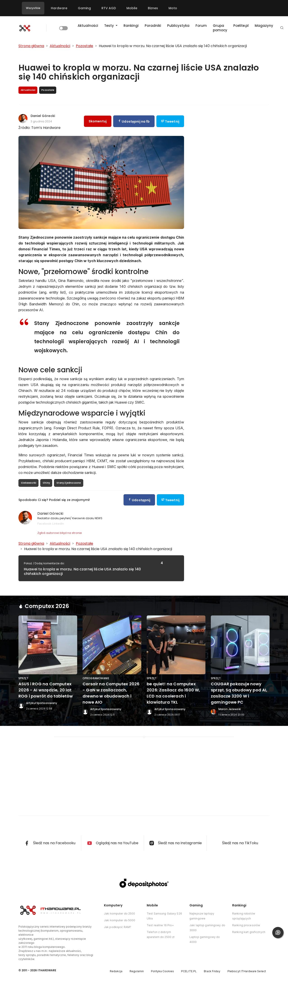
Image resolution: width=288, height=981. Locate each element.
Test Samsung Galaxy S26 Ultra (164, 916)
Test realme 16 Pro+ (160, 925)
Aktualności (88, 25)
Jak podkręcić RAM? (117, 927)
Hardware (59, 8)
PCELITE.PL (189, 971)
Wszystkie (33, 8)
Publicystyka (178, 25)
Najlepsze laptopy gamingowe (201, 916)
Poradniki (153, 25)
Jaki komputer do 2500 (119, 913)
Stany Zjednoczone (68, 483)
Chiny (46, 483)
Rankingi (131, 25)
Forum (201, 25)
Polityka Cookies (162, 971)
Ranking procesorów (246, 925)
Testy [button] (109, 25)
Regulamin (137, 971)
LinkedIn (58, 523)
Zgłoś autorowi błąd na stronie (59, 533)
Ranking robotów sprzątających (243, 916)
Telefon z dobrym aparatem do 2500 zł (160, 934)
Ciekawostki (28, 483)
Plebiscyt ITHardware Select (246, 971)
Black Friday (212, 971)
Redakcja (116, 971)
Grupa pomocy (220, 27)
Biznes (153, 8)
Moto (173, 8)
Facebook (44, 523)
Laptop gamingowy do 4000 (204, 939)
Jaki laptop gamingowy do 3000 (207, 928)
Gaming (84, 8)
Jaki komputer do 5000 (119, 920)
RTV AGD (108, 8)
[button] (282, 28)
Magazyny (264, 25)
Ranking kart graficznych (248, 932)
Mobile (131, 8)
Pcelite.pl (241, 25)
